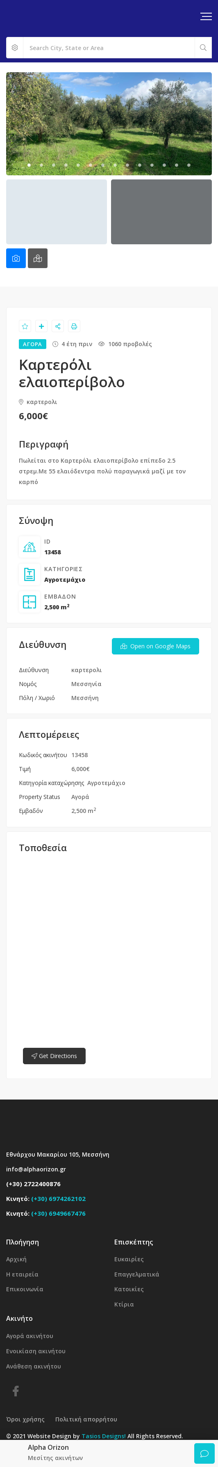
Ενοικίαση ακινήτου (36, 1351)
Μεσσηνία (86, 684)
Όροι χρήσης (25, 1419)
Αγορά (80, 797)
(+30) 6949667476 (58, 1213)
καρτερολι (38, 402)
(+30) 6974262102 (58, 1198)
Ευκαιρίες (129, 1259)
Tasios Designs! (104, 1436)
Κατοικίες (129, 1289)
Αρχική (16, 1259)
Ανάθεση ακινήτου (33, 1366)
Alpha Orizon (48, 1447)
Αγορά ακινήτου (29, 1336)
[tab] (16, 258)
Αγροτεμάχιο (64, 579)
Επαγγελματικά (136, 1274)
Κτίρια (124, 1304)
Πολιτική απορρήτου (86, 1419)
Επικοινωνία (24, 1289)
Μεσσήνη (85, 698)
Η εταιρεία (22, 1274)
